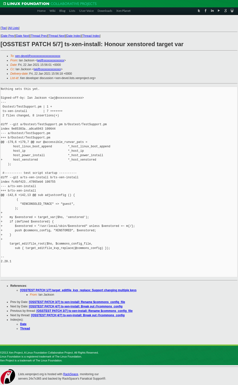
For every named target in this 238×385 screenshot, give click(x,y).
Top (3, 28)
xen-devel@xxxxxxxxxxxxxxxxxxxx (37, 56)
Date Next (22, 36)
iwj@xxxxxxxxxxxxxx (50, 60)
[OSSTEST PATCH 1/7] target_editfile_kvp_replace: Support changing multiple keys (78, 290)
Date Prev (7, 36)
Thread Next (57, 36)
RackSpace (70, 374)
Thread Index (91, 36)
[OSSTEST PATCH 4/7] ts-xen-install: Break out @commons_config (75, 306)
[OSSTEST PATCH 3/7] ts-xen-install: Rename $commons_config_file (77, 302)
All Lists (14, 28)
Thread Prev (39, 36)
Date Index (73, 36)
